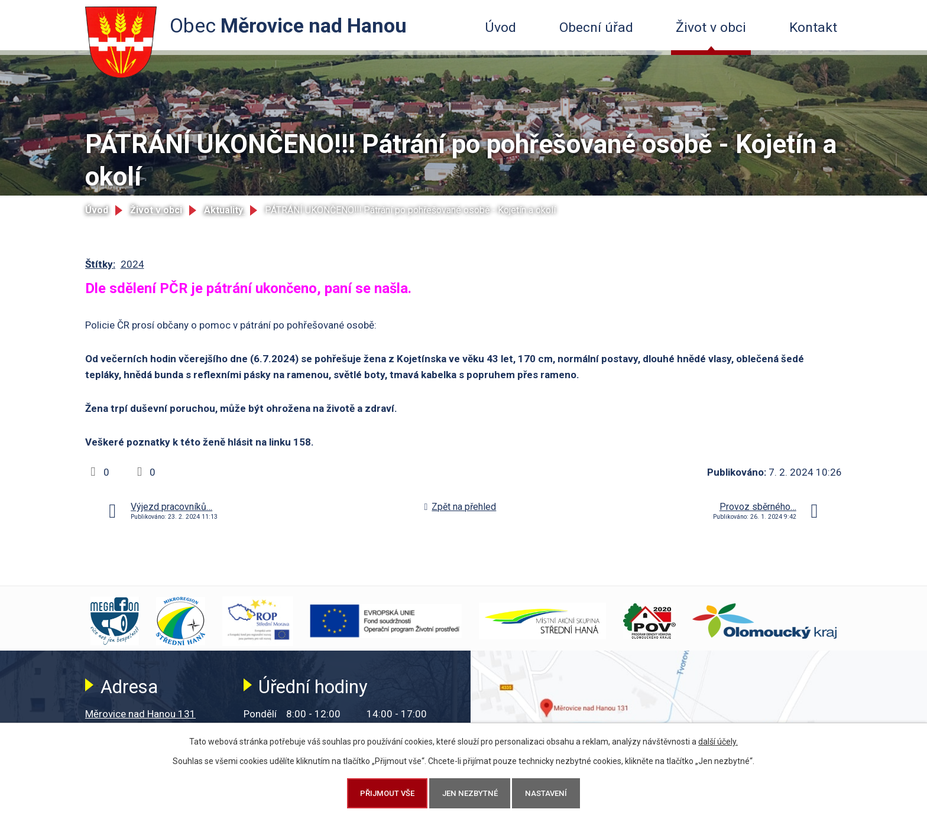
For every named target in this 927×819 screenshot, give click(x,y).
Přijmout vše (386, 793)
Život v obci (711, 27)
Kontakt (813, 27)
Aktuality (224, 210)
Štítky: (100, 264)
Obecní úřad (596, 27)
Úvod (500, 27)
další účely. (718, 741)
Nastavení (546, 793)
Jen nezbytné (470, 793)
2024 (132, 264)
